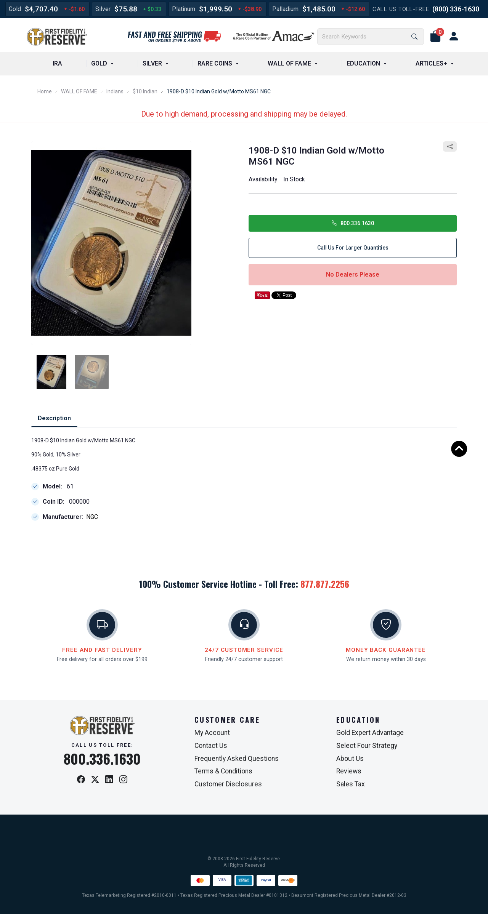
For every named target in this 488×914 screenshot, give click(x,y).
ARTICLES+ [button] (431, 63)
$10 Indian (145, 91)
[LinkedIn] (109, 780)
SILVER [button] (152, 63)
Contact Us (210, 745)
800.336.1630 (353, 223)
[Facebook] (81, 780)
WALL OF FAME (79, 91)
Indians (115, 91)
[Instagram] (123, 780)
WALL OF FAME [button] (289, 63)
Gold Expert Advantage (370, 732)
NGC (92, 517)
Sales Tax (350, 784)
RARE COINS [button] (214, 63)
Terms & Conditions (223, 771)
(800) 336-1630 (455, 9)
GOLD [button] (99, 63)
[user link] (453, 36)
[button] (435, 36)
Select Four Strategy (366, 745)
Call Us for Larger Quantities (352, 248)
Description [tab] (54, 418)
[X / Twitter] (95, 780)
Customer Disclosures (228, 784)
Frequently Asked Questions (236, 758)
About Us (350, 758)
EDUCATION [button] (363, 63)
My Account (212, 732)
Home (44, 91)
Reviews (348, 771)
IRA (57, 63)
